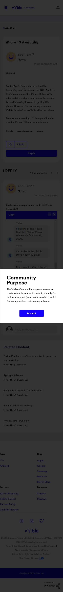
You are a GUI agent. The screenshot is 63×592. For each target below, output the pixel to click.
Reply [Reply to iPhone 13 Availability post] (31, 153)
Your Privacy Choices (31, 558)
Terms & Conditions (15, 546)
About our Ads (21, 550)
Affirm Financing (9, 494)
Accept (31, 313)
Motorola (42, 477)
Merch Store (44, 482)
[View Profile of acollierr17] (26, 54)
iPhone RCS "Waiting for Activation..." (24, 390)
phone (40, 131)
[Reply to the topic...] (36, 329)
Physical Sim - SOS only (16, 421)
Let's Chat (9, 28)
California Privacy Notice (38, 554)
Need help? (11, 365)
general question (24, 131)
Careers (41, 494)
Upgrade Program (9, 510)
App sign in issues (13, 375)
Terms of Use (31, 546)
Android (4, 466)
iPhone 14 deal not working (18, 405)
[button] (10, 144)
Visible (23, 7)
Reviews (41, 499)
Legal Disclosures (47, 546)
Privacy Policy (18, 554)
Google (41, 466)
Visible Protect (8, 499)
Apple (40, 460)
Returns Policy (7, 504)
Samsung (42, 471)
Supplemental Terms (39, 550)
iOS (2, 460)
